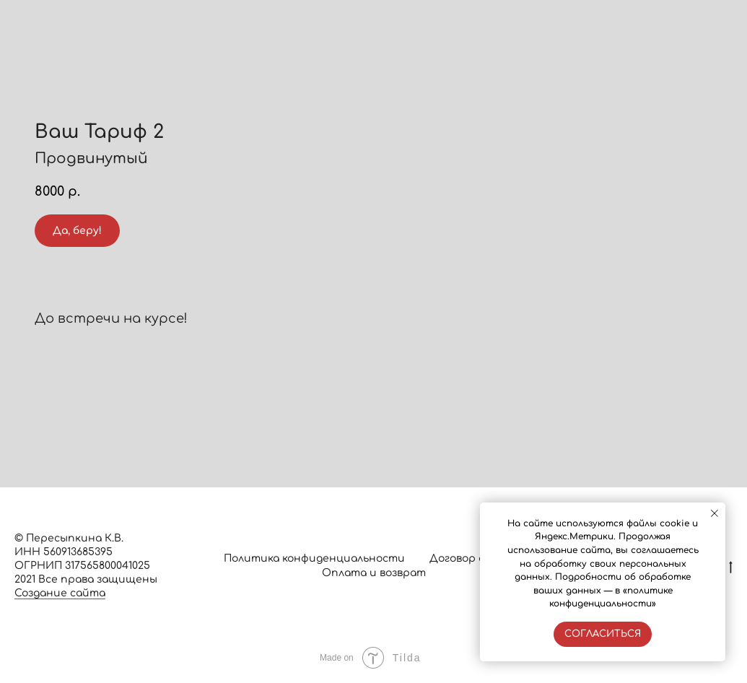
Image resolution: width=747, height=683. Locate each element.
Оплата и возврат (374, 572)
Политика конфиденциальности (314, 558)
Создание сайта (59, 593)
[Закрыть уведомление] (714, 513)
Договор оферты (476, 558)
